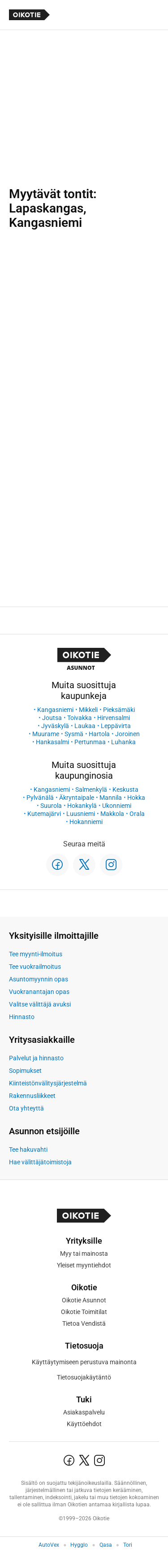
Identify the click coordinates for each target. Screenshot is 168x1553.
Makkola (112, 813)
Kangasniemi (55, 709)
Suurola (51, 805)
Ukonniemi (116, 805)
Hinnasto (21, 1016)
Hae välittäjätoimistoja (40, 1162)
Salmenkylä (91, 789)
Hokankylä (82, 805)
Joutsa (52, 717)
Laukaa (84, 725)
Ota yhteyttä (26, 1108)
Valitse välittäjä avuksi (40, 1004)
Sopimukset (25, 1070)
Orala (137, 813)
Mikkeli (88, 709)
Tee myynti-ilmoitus (35, 954)
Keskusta (125, 789)
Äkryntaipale (76, 797)
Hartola (99, 733)
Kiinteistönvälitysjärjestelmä (48, 1083)
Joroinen (127, 733)
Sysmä (74, 733)
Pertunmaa (90, 742)
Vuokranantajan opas (39, 991)
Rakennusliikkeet (32, 1095)
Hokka (136, 797)
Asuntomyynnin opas (38, 979)
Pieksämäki (119, 709)
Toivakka (79, 717)
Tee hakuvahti (28, 1149)
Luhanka (123, 742)
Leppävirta (116, 725)
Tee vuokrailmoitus (35, 966)
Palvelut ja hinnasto (36, 1058)
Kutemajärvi (44, 813)
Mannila (110, 797)
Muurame (45, 733)
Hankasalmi (52, 742)
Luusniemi (80, 813)
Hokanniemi (86, 821)
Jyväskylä (55, 725)
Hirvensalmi (113, 717)
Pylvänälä (40, 797)
